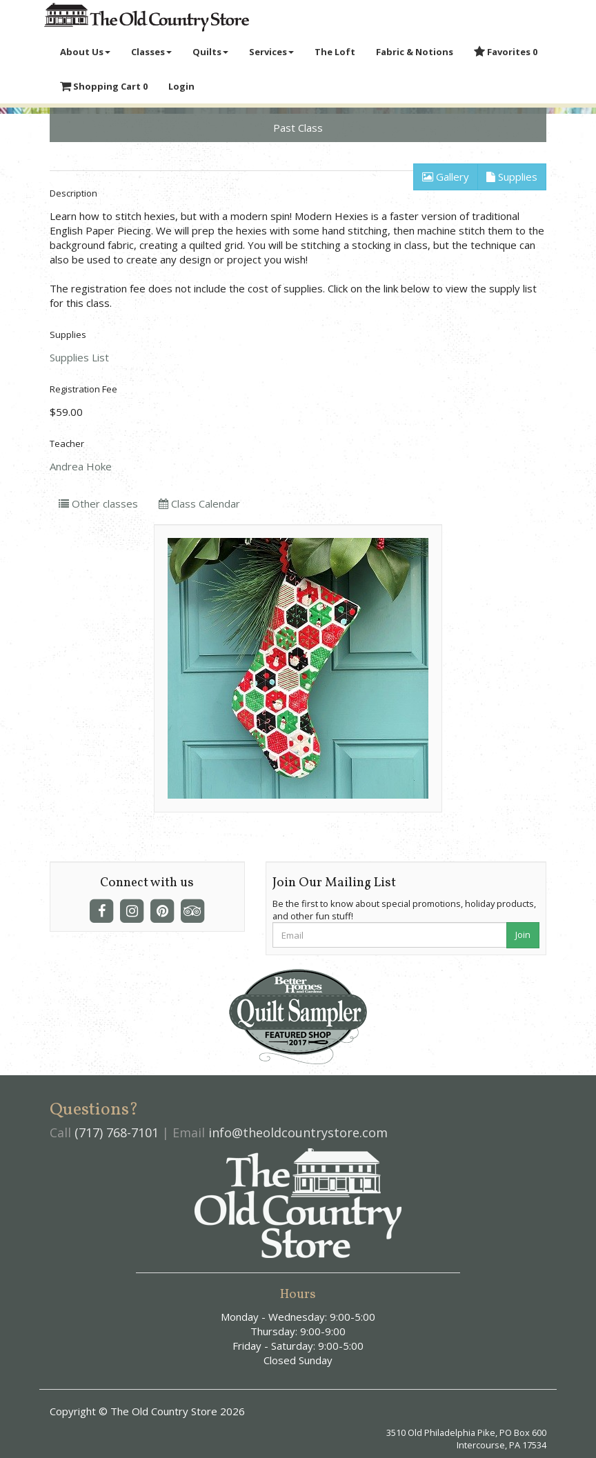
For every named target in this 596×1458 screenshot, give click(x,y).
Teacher (67, 443)
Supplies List (79, 357)
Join (522, 934)
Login (181, 86)
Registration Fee (83, 389)
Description (73, 193)
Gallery (445, 176)
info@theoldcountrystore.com (298, 1132)
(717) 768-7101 (116, 1132)
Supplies (511, 176)
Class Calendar (199, 503)
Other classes (98, 503)
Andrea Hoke (81, 466)
